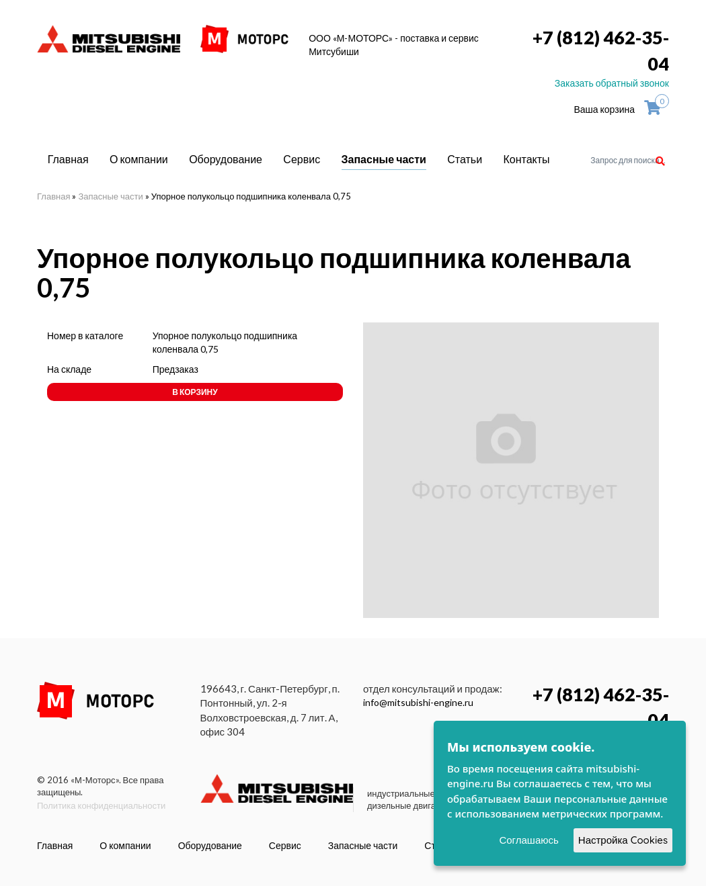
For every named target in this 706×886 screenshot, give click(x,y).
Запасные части (384, 158)
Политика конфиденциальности (101, 805)
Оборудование (225, 158)
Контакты (527, 158)
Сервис (301, 158)
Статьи (464, 158)
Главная (68, 158)
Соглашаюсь (528, 840)
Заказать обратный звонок (612, 83)
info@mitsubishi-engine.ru (418, 702)
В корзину (194, 392)
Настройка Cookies (623, 840)
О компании (139, 158)
